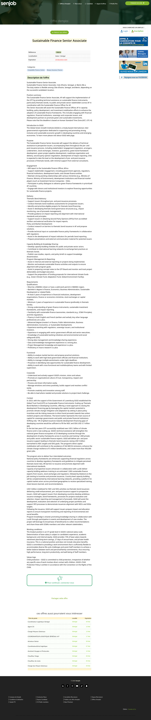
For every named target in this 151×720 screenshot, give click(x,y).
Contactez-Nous (42, 697)
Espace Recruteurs (97, 697)
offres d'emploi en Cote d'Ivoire (101, 715)
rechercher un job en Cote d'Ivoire (90, 715)
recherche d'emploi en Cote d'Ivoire (77, 715)
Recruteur (77, 4)
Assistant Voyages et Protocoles (38, 651)
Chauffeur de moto (34, 661)
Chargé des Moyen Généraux (37, 666)
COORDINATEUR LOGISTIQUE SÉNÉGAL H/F (43, 636)
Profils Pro (113, 4)
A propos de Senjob (15, 697)
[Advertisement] (133, 98)
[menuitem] (64, 3)
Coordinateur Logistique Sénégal (39, 622)
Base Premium (68, 702)
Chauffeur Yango (33, 656)
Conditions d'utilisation (16, 699)
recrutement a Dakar (67, 715)
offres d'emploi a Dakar (59, 715)
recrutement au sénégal (50, 715)
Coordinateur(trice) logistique (37, 646)
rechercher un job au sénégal (31, 715)
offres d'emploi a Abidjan (122, 715)
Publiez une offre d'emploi (72, 699)
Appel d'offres (100, 4)
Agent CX (31, 626)
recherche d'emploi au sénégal (20, 715)
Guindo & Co (132, 709)
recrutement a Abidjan (131, 715)
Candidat (89, 4)
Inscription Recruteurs (70, 697)
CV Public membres (42, 702)
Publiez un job (137, 3)
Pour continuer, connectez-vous (59, 580)
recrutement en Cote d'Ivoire (113, 715)
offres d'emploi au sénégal (41, 715)
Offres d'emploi (96, 699)
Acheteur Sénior (33, 641)
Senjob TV (13, 702)
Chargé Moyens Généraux (36, 631)
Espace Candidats (42, 699)
